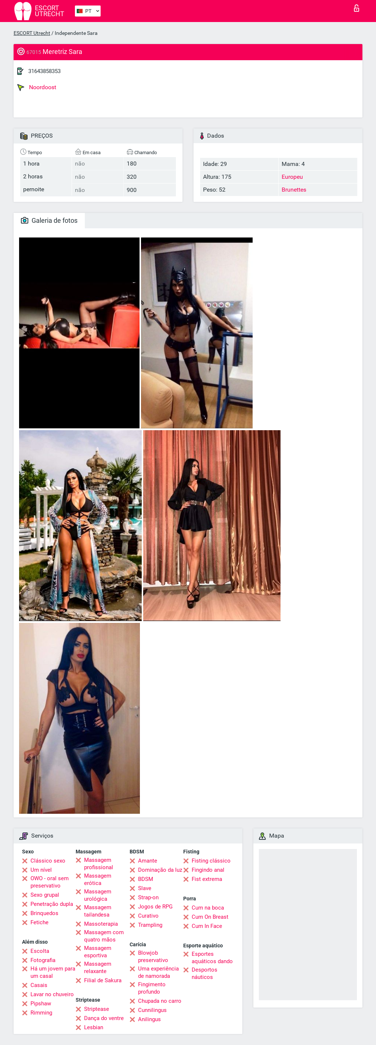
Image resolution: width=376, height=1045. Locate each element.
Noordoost (36, 87)
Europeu (292, 176)
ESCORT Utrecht (32, 33)
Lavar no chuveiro (52, 994)
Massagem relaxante (97, 968)
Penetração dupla (51, 904)
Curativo (148, 915)
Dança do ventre (104, 1018)
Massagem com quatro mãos (104, 936)
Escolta (39, 951)
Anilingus (149, 1019)
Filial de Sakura (103, 980)
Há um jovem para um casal (52, 972)
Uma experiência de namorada (158, 972)
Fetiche (39, 922)
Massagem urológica (97, 895)
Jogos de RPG (155, 906)
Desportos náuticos (204, 973)
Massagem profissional (98, 864)
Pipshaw (40, 1003)
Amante (147, 860)
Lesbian (93, 1027)
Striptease (96, 1009)
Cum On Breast (210, 917)
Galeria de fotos (49, 220)
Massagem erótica (97, 879)
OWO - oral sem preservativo (49, 882)
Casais (38, 985)
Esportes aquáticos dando (212, 958)
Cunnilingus (152, 1010)
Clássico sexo (47, 860)
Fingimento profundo (152, 988)
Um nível (41, 870)
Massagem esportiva (97, 952)
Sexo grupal (44, 895)
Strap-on (148, 897)
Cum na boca (208, 907)
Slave (144, 888)
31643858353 (44, 71)
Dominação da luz (160, 870)
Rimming (41, 1012)
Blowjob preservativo (153, 957)
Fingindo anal (208, 870)
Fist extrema (207, 879)
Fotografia (42, 960)
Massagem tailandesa (97, 911)
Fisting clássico (211, 860)
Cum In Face (207, 926)
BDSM (145, 879)
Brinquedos (44, 913)
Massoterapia (101, 924)
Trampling (150, 925)
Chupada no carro (159, 1001)
